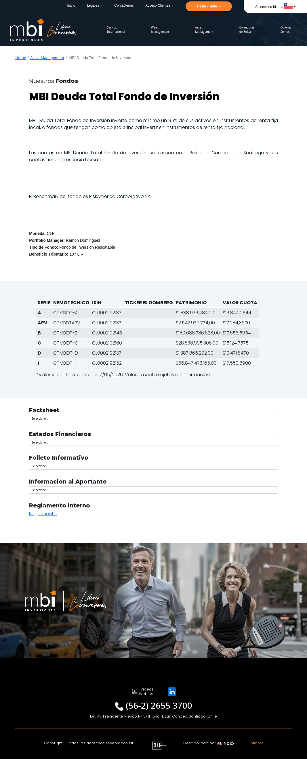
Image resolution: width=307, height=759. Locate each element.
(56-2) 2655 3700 (159, 705)
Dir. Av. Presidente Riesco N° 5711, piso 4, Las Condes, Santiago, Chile (153, 716)
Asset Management (47, 57)
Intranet (256, 743)
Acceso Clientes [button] (158, 5)
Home (20, 57)
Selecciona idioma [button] (274, 7)
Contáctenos (124, 5)
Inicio (71, 5)
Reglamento (43, 513)
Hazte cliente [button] (207, 6)
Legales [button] (93, 5)
